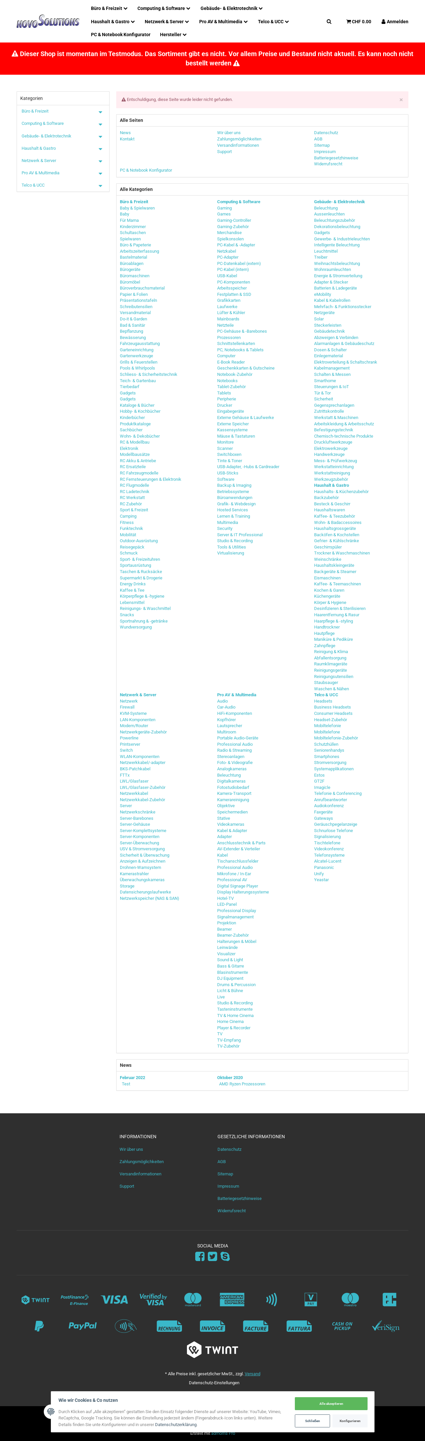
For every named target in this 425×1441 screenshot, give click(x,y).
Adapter (224, 836)
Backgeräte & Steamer (335, 571)
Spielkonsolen (230, 238)
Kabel (222, 855)
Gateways (323, 818)
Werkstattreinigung (332, 472)
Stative (223, 818)
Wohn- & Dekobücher (140, 436)
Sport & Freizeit (134, 509)
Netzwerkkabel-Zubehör (142, 799)
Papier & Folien (134, 294)
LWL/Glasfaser (134, 781)
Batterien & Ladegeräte (335, 288)
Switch (126, 750)
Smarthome (325, 380)
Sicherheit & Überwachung (144, 855)
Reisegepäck (132, 547)
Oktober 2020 (230, 1077)
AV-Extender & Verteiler (238, 848)
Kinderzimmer (133, 226)
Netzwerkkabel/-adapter (142, 762)
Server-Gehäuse (135, 824)
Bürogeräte (130, 269)
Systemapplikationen (334, 768)
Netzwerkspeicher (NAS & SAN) (149, 898)
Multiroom (226, 731)
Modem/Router (134, 725)
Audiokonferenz (329, 805)
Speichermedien (232, 811)
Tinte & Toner (229, 460)
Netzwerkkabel (134, 793)
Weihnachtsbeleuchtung (337, 263)
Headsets (323, 701)
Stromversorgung (330, 762)
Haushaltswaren (329, 509)
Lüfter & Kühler (231, 312)
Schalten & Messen (332, 374)
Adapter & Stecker (331, 282)
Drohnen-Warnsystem (140, 867)
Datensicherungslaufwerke (145, 892)
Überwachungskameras (142, 879)
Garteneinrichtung (136, 349)
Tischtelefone (327, 842)
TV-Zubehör (228, 1046)
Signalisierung (327, 836)
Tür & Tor (322, 392)
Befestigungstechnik (333, 429)
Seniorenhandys (329, 750)
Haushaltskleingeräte (334, 565)
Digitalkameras (231, 781)
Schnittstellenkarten (236, 343)
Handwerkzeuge (329, 454)
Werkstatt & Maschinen (336, 417)
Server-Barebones (136, 818)
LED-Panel (227, 904)
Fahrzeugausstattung (140, 343)
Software (225, 479)
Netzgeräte (324, 312)
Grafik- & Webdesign (236, 503)
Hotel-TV (225, 898)
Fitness (127, 522)
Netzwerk (129, 701)
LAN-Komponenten (137, 719)
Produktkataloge (135, 423)
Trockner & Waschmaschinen (342, 553)
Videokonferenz (329, 848)
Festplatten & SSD (234, 294)
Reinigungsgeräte (330, 670)
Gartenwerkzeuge (136, 355)
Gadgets (128, 392)
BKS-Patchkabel (135, 768)
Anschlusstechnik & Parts (241, 842)
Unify (319, 873)
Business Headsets (332, 707)
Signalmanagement (235, 916)
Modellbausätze (135, 454)
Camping (128, 516)
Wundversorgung (136, 627)
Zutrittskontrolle (329, 411)
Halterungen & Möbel (236, 941)
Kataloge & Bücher (137, 405)
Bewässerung (133, 337)
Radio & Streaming (234, 750)
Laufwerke (227, 306)
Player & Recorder (233, 1027)
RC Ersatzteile (133, 466)
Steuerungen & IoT (331, 386)
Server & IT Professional (240, 534)
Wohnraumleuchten (332, 269)
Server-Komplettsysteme (143, 830)
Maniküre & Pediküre (333, 639)
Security (224, 528)
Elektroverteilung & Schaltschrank (345, 362)
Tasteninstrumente (235, 1009)
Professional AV (232, 879)
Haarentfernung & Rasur (336, 614)
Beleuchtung (326, 208)
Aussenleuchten (329, 214)
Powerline (129, 737)
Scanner (225, 448)
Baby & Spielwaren (137, 208)
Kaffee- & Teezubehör (334, 516)
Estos (319, 775)
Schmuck (129, 553)
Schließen (311, 1420)
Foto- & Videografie (235, 762)
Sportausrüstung (135, 565)
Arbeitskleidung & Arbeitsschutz (344, 423)
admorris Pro (223, 1433)
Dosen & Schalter (330, 349)
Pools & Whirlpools (137, 368)
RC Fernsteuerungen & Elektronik (150, 479)
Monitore (225, 442)
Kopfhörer (226, 719)
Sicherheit (323, 398)
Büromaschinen (134, 275)
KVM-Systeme (133, 713)
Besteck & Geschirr (332, 503)
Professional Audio (235, 744)
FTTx (124, 775)
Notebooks (227, 380)
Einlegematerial (328, 355)
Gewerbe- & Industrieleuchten (342, 238)
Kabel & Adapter (232, 830)
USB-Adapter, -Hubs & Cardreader (248, 466)
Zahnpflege (324, 645)
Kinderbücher (132, 417)
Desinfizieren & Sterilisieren (340, 608)
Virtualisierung (230, 553)
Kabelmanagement (332, 368)
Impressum (228, 1186)
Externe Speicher (233, 423)
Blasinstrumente (232, 972)
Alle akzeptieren (330, 1403)
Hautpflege (324, 633)
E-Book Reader (231, 362)
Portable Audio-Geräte (237, 737)
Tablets (224, 392)
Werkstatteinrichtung (334, 466)
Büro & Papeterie (135, 244)
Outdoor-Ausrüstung (139, 540)
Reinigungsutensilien (333, 676)
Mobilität (128, 534)
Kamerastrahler (134, 873)
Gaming (224, 208)
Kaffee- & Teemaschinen (337, 583)
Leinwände (227, 947)
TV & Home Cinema (235, 1015)
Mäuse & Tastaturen (236, 436)
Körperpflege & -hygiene (142, 596)
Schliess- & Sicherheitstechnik (148, 374)
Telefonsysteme (329, 855)
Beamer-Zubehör (233, 935)
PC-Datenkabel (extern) (239, 263)
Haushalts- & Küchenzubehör (341, 491)
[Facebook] (200, 1256)
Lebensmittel (132, 602)
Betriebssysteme (233, 491)
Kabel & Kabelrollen (332, 300)
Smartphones (326, 756)
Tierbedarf (129, 386)
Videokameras (230, 824)
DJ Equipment (230, 978)
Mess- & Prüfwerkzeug (335, 460)
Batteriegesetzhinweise (239, 1198)
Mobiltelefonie (327, 725)
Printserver (130, 744)
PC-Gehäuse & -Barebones (242, 331)
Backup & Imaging (234, 485)
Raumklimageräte (330, 663)
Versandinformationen (140, 1173)
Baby (124, 214)
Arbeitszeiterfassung (139, 251)
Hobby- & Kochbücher (140, 411)
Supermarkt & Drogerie (141, 577)
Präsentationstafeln (138, 300)
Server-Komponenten (139, 836)
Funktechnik (131, 528)
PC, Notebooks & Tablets (240, 349)
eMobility (322, 294)
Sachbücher (131, 429)
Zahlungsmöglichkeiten (142, 1161)
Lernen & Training (233, 516)
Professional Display (236, 910)
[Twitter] (212, 1256)
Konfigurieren (348, 1420)
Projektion (226, 922)
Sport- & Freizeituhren (140, 559)
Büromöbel (130, 282)
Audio (222, 701)
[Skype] (225, 1256)
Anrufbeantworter (330, 799)
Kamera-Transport (234, 793)
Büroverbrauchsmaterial (142, 288)
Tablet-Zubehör (231, 386)
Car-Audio (226, 707)
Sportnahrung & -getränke (144, 621)
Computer (226, 355)
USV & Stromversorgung (142, 848)
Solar (319, 318)
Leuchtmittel (326, 251)
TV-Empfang (229, 1040)
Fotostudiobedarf (233, 787)
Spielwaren (130, 238)
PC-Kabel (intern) (233, 269)
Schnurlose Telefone (333, 830)
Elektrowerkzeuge (331, 448)
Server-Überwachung (139, 842)
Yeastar (321, 879)
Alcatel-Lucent (327, 861)
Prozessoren (229, 337)
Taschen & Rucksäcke (141, 571)
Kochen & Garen (329, 590)
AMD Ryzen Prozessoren (242, 1083)
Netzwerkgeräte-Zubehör (143, 731)
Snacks (127, 614)
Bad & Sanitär (132, 325)
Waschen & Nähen (331, 688)
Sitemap (225, 1173)
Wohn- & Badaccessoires (338, 522)
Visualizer (226, 953)
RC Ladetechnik (134, 491)
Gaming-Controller (234, 220)
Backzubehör (326, 497)
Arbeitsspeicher (232, 288)
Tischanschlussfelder (237, 861)
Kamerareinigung (233, 799)
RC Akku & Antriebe (138, 460)
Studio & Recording (235, 540)
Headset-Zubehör (330, 719)
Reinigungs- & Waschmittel (145, 608)
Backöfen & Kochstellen (336, 534)
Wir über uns (131, 1149)
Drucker (224, 405)
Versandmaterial (135, 312)
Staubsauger (326, 682)
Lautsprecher (229, 725)
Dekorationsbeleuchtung (337, 226)
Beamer (224, 929)
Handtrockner (327, 627)
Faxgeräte (323, 811)
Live (221, 996)
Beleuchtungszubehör (334, 220)
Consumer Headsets (333, 713)
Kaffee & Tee (132, 590)
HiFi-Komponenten (234, 713)
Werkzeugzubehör (331, 479)
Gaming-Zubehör (233, 226)
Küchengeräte (327, 596)
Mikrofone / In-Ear (234, 873)
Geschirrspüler (328, 547)
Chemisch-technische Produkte (343, 436)
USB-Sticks (227, 472)
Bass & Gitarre (230, 966)
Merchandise (229, 232)
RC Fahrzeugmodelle (139, 472)
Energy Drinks (133, 583)
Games (224, 214)
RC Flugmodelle (134, 485)
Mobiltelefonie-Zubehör (336, 737)
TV (219, 1033)
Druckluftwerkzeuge (333, 442)
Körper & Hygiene (330, 602)
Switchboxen (229, 454)
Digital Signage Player (237, 886)
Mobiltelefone (327, 731)
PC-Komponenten (233, 282)
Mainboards (228, 318)
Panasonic (324, 867)
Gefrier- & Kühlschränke (336, 540)
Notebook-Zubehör (234, 374)
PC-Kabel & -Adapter (236, 244)
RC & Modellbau (134, 442)
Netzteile (225, 325)
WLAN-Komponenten (139, 756)
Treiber (320, 257)
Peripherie (226, 398)
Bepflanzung (131, 331)
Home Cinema (230, 1021)
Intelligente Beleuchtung (337, 244)
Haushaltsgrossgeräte (335, 528)
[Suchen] (329, 21)
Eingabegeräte (230, 411)
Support (127, 1186)
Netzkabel (226, 251)
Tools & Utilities (231, 547)
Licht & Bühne (230, 990)
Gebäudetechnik (329, 331)
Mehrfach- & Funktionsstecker (342, 306)
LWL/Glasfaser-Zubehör (142, 787)
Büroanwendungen (234, 497)
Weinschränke (327, 559)
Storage (127, 886)
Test (126, 1083)
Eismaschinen (327, 577)
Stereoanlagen (230, 756)
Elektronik (129, 448)
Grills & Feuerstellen (138, 362)
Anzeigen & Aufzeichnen (142, 861)
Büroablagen (131, 263)
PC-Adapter (227, 257)
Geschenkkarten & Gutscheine (246, 368)
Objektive (226, 805)
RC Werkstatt (132, 497)
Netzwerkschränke (137, 811)
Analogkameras (232, 768)
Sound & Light (230, 959)
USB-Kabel (227, 275)
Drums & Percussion (236, 984)
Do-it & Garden (133, 318)
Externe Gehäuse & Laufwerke (245, 417)
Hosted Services (232, 509)
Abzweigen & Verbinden (336, 337)
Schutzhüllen (326, 744)
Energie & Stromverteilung (338, 275)
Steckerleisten (327, 325)
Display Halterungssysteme (243, 892)
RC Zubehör (131, 503)
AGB (221, 1161)
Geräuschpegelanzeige (335, 824)
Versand (252, 1373)
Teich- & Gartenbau (138, 380)
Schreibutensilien (136, 306)
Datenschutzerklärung (177, 1424)
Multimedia (227, 522)
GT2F (319, 781)
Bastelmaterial (133, 257)
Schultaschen (133, 232)
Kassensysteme (232, 429)
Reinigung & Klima (331, 651)
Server (126, 805)
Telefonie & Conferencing (338, 793)
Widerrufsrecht (231, 1210)
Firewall (127, 707)
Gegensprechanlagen (334, 405)
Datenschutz (229, 1149)
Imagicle (322, 787)
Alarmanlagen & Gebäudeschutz (344, 343)
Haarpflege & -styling (333, 621)
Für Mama (129, 220)
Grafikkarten (228, 300)
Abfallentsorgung (330, 657)
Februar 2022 (132, 1077)
